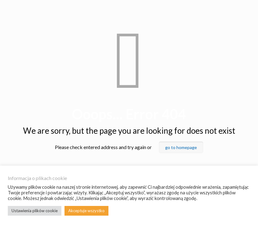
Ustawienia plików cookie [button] (35, 210)
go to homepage (181, 147)
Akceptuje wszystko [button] (86, 210)
